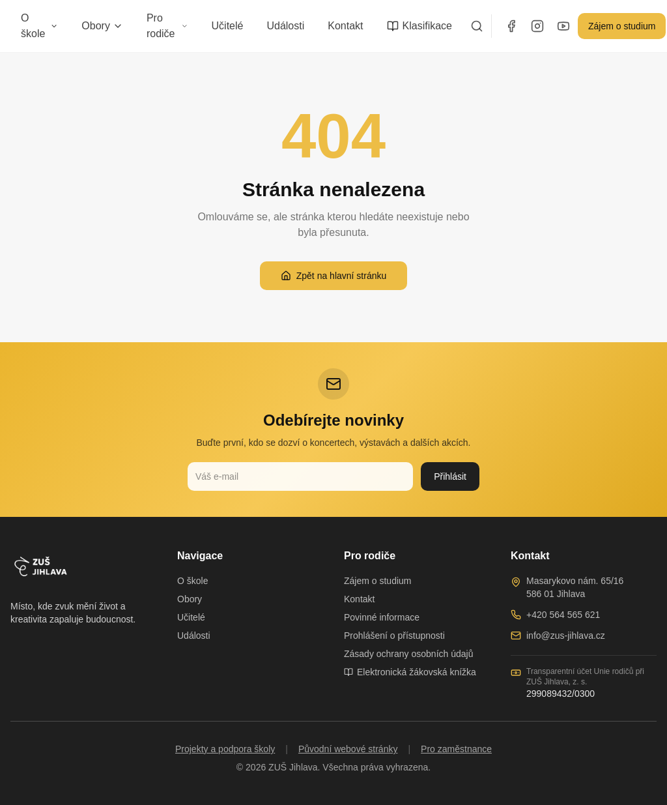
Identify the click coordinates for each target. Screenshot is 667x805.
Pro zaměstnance (456, 749)
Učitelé (228, 25)
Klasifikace (419, 26)
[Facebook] (511, 26)
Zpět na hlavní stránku (334, 276)
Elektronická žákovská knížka (410, 672)
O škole (39, 25)
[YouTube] (563, 26)
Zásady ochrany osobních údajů (408, 654)
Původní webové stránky (348, 749)
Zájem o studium (621, 26)
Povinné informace (381, 617)
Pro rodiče (167, 25)
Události (285, 25)
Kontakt (345, 25)
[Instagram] (537, 26)
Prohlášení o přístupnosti (394, 635)
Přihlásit (450, 476)
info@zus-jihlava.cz (565, 635)
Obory (102, 25)
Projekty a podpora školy (225, 749)
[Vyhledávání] (477, 26)
